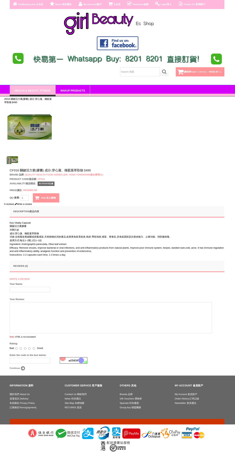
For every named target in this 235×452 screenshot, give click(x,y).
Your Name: (16, 284)
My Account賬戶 (89, 3)
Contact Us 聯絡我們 (76, 394)
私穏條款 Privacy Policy (22, 403)
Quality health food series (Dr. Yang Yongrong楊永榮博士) (64, 174)
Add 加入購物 (45, 197)
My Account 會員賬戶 (186, 394)
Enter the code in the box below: (28, 355)
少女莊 (114, 3)
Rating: (14, 343)
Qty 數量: (19, 198)
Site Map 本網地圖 (74, 403)
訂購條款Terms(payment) (23, 407)
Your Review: (17, 299)
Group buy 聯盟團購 (130, 407)
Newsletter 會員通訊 (185, 403)
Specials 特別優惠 (129, 403)
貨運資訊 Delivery (19, 398)
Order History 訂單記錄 (187, 398)
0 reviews (9, 204)
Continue (18, 368)
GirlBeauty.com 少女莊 (27, 3)
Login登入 (163, 3)
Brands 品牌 (126, 394)
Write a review (23, 204)
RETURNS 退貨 (73, 407)
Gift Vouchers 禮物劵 (131, 398)
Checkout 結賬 (137, 3)
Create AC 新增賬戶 (191, 3)
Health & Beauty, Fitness (33, 90)
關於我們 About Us (20, 394)
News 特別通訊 (60, 3)
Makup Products (73, 90)
